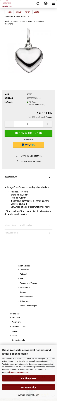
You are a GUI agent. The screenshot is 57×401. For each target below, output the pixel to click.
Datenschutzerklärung (18, 372)
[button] (9, 124)
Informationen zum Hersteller (18, 225)
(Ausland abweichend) (36, 105)
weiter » (28, 12)
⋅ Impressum (23, 269)
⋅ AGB (20, 279)
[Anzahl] (28, 124)
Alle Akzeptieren (28, 378)
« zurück (18, 12)
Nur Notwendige (28, 387)
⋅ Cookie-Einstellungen (27, 306)
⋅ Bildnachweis (24, 301)
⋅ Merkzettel (15, 317)
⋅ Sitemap (22, 292)
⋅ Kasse (13, 336)
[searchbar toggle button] (38, 4)
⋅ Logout (13, 331)
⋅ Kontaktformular (17, 340)
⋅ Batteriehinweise (25, 297)
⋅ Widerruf (22, 274)
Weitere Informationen (28, 395)
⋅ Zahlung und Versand (27, 283)
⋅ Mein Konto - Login (18, 326)
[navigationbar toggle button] (53, 4)
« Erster (9, 12)
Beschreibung (11, 177)
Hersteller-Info (11, 233)
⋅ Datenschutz (24, 288)
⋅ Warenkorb (15, 322)
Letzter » (37, 12)
